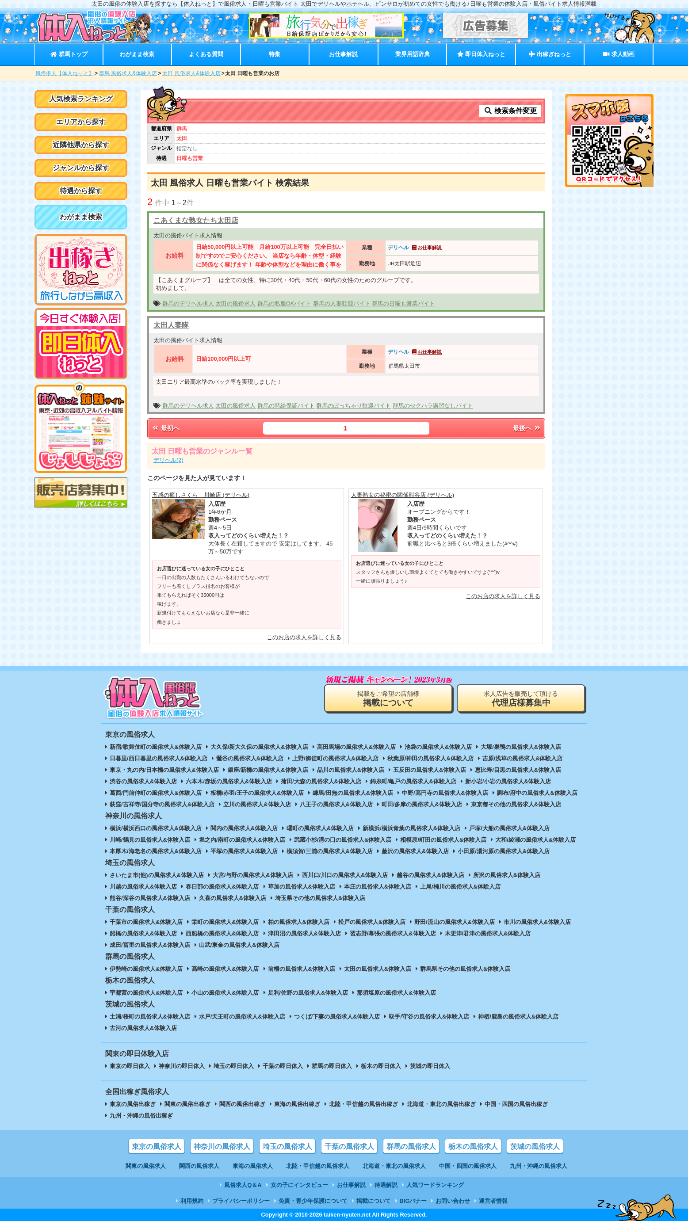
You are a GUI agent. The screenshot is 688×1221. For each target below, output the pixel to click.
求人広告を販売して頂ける (520, 698)
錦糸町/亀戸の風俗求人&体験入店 (413, 781)
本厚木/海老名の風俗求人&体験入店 (156, 851)
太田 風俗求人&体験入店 (191, 73)
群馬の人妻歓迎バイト (342, 303)
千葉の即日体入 (283, 1066)
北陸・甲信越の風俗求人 (317, 1166)
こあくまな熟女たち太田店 (195, 220)
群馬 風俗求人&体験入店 (128, 73)
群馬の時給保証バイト (286, 405)
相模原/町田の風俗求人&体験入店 (443, 839)
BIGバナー (413, 1201)
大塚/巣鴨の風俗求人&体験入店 (521, 747)
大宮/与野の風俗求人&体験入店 (253, 875)
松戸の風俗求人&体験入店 (371, 922)
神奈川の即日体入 (182, 1066)
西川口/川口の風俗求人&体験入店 (345, 875)
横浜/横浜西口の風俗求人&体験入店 (156, 828)
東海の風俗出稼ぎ (297, 1104)
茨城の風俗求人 (535, 1146)
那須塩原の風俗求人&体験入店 (396, 992)
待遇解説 (386, 1185)
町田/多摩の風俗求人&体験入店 (422, 804)
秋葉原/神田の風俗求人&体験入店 (430, 758)
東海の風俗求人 (253, 1166)
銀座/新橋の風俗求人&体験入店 (268, 770)
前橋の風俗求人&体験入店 (301, 968)
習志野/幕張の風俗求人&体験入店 (393, 933)
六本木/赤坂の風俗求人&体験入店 (229, 781)
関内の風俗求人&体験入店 (244, 828)
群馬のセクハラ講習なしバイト (433, 405)
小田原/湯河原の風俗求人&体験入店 (504, 851)
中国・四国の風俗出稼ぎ (516, 1104)
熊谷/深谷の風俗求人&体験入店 (150, 898)
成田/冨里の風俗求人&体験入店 (150, 945)
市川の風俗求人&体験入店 (537, 922)
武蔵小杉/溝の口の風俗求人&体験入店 (343, 839)
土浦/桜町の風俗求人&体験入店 (150, 1016)
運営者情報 (493, 1201)
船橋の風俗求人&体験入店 (143, 933)
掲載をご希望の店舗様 (388, 698)
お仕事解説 (343, 54)
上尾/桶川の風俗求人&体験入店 (460, 886)
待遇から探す (81, 191)
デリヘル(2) (168, 460)
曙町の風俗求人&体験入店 (320, 828)
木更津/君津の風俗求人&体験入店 (488, 933)
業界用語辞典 (412, 54)
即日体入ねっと (481, 54)
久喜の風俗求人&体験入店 (232, 898)
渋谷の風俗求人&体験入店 (143, 781)
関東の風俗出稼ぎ (187, 1104)
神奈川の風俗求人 (222, 1146)
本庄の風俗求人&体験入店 (377, 886)
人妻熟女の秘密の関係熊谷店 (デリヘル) (402, 495)
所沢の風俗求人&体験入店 (506, 875)
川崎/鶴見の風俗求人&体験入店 (150, 839)
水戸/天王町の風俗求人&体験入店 (242, 1016)
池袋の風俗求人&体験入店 (438, 747)
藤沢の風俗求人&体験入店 (415, 851)
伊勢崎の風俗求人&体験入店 (146, 968)
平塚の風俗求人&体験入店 (244, 851)
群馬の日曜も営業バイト (403, 303)
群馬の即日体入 (332, 1066)
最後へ (527, 427)
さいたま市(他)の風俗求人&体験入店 (157, 875)
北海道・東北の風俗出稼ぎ (441, 1104)
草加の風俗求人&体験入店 (301, 886)
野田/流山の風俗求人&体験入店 (454, 922)
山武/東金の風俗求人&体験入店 (239, 945)
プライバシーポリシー (241, 1201)
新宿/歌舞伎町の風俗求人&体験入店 (156, 747)
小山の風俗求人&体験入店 (225, 992)
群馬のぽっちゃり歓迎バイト (353, 405)
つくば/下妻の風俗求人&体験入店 (337, 1016)
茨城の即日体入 (430, 1066)
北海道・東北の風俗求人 (394, 1166)
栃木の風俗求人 (473, 1146)
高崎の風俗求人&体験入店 (225, 968)
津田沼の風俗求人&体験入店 (304, 933)
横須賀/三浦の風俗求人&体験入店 (330, 851)
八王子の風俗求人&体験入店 (336, 804)
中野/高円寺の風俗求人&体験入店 (445, 793)
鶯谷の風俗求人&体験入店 (249, 758)
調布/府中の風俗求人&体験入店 (537, 793)
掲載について (373, 1201)
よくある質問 (206, 54)
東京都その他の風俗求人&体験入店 (516, 804)
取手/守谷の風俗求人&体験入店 (429, 1016)
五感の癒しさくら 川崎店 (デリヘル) (200, 495)
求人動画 (618, 54)
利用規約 (191, 1201)
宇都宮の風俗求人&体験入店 (146, 992)
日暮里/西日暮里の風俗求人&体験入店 (158, 758)
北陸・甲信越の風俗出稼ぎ (363, 1104)
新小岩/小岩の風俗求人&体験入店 (508, 781)
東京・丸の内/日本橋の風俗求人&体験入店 (164, 770)
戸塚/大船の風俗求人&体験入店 (509, 828)
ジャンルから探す (81, 168)
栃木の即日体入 (381, 1066)
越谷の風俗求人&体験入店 (430, 875)
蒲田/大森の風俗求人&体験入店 (321, 781)
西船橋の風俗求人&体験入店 (222, 933)
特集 (274, 54)
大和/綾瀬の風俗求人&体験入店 (535, 839)
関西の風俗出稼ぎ (242, 1104)
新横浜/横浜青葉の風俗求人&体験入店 (411, 828)
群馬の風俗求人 (411, 1146)
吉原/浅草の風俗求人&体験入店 (522, 758)
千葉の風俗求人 (349, 1146)
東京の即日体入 (130, 1066)
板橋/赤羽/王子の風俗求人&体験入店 (257, 793)
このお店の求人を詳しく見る (304, 637)
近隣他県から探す (81, 145)
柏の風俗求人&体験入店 (298, 922)
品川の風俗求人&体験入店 (350, 770)
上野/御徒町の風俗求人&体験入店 (335, 758)
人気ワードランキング (435, 1185)
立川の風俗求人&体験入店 (256, 804)
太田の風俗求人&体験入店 (377, 968)
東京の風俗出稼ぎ (133, 1104)
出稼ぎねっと (550, 54)
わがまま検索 (137, 54)
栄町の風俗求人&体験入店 (225, 922)
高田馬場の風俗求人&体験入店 (356, 747)
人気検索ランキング (81, 99)
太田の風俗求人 (235, 303)
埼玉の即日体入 (234, 1066)
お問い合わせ (453, 1201)
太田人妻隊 (171, 325)
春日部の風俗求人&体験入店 (222, 886)
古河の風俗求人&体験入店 (143, 1028)
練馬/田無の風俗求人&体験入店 (353, 793)
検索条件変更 (510, 110)
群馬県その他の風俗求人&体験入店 (465, 968)
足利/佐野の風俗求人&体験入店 (308, 992)
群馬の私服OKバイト (284, 303)
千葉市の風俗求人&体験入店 (146, 922)
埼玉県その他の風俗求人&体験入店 (320, 898)
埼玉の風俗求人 (287, 1146)
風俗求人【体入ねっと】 (64, 73)
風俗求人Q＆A (242, 1185)
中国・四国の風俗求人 (468, 1166)
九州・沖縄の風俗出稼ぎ (141, 1115)
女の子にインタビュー (299, 1185)
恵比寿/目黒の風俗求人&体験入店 (518, 770)
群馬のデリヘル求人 (188, 303)
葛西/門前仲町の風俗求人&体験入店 (156, 793)
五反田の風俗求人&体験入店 (429, 770)
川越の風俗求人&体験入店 (143, 886)
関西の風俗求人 (199, 1166)
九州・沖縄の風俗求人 (538, 1166)
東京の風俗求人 (156, 1146)
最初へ (165, 427)
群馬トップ (69, 54)
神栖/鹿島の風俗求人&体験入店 (518, 1016)
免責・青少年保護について (313, 1201)
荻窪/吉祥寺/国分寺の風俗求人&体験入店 (162, 804)
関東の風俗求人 (146, 1166)
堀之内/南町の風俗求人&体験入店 (242, 839)
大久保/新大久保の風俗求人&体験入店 (259, 747)
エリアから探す (81, 122)
